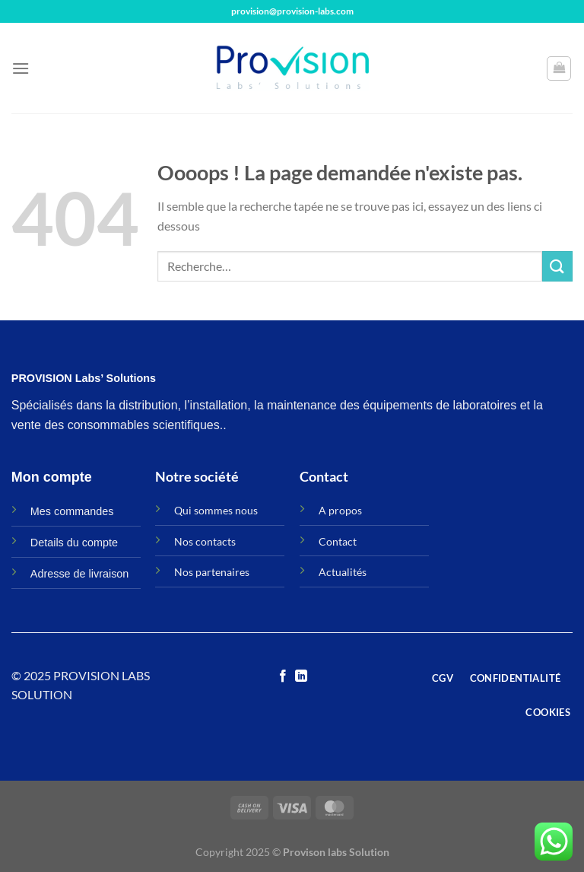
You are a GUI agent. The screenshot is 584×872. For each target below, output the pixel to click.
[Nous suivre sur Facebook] (283, 676)
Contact (338, 541)
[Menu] (20, 68)
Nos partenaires (211, 571)
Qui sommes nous (216, 510)
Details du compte (74, 542)
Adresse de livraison (79, 574)
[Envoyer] (557, 266)
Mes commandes (72, 511)
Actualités (343, 571)
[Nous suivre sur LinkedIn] (301, 676)
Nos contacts (205, 541)
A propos (340, 510)
